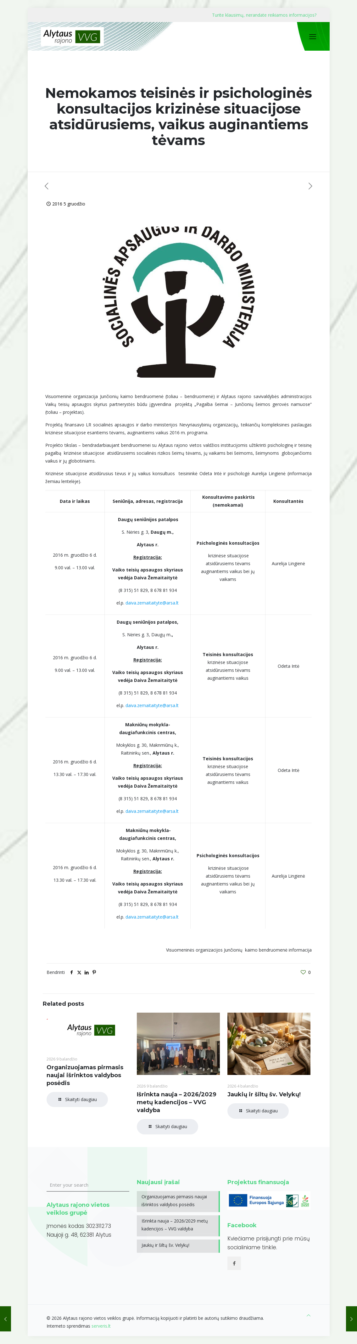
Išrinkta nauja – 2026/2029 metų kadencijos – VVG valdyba (176, 1102)
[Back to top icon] (308, 1315)
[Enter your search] (88, 1185)
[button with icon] (234, 1263)
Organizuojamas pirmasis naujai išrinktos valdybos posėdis (85, 1075)
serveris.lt (101, 1326)
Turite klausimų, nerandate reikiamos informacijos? (264, 15)
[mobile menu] (312, 36)
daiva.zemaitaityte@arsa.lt (152, 603)
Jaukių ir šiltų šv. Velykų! (264, 1094)
